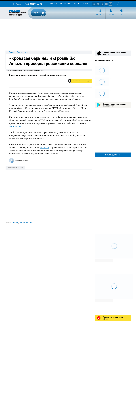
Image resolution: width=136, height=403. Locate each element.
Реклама (77, 4)
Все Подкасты (112, 155)
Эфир (121, 14)
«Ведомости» (15, 126)
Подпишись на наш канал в (81, 80)
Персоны (111, 14)
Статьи (20, 52)
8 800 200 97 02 (35, 4)
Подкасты (100, 14)
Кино (26, 52)
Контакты (53, 4)
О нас (85, 4)
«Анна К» (44, 147)
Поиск (117, 3)
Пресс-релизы (65, 4)
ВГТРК (29, 222)
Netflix (22, 222)
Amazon (14, 222)
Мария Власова (21, 160)
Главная (12, 52)
